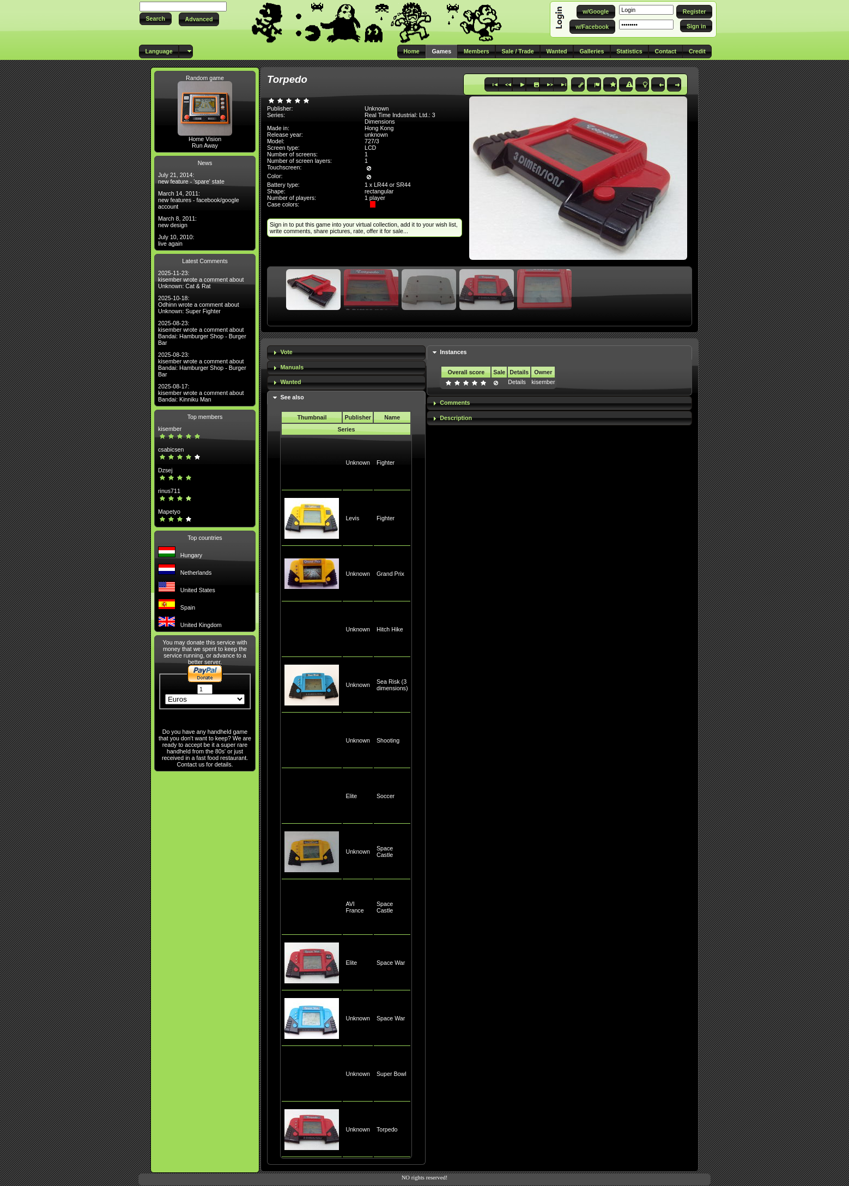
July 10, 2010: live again (176, 240)
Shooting (388, 740)
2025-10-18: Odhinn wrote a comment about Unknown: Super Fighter (198, 304)
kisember (169, 428)
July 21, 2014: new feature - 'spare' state (191, 178)
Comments (455, 402)
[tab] (346, 352)
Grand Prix (390, 573)
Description (456, 418)
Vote (286, 352)
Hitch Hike (390, 629)
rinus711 (169, 491)
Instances (453, 352)
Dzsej (165, 470)
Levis (352, 518)
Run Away (205, 145)
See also (292, 397)
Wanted (290, 382)
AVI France (354, 907)
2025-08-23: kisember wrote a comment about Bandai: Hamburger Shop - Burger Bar (202, 333)
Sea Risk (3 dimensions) (392, 684)
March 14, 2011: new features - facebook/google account (198, 200)
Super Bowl (392, 1074)
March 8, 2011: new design (177, 221)
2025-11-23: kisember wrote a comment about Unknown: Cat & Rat (201, 279)
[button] (156, 19)
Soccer (386, 796)
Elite (351, 796)
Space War (391, 962)
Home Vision (205, 139)
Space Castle (385, 851)
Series (346, 429)
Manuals (292, 367)
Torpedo (387, 1129)
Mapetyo (169, 511)
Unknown (357, 462)
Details (517, 382)
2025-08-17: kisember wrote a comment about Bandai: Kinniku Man (201, 393)
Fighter (386, 462)
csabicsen (171, 449)
